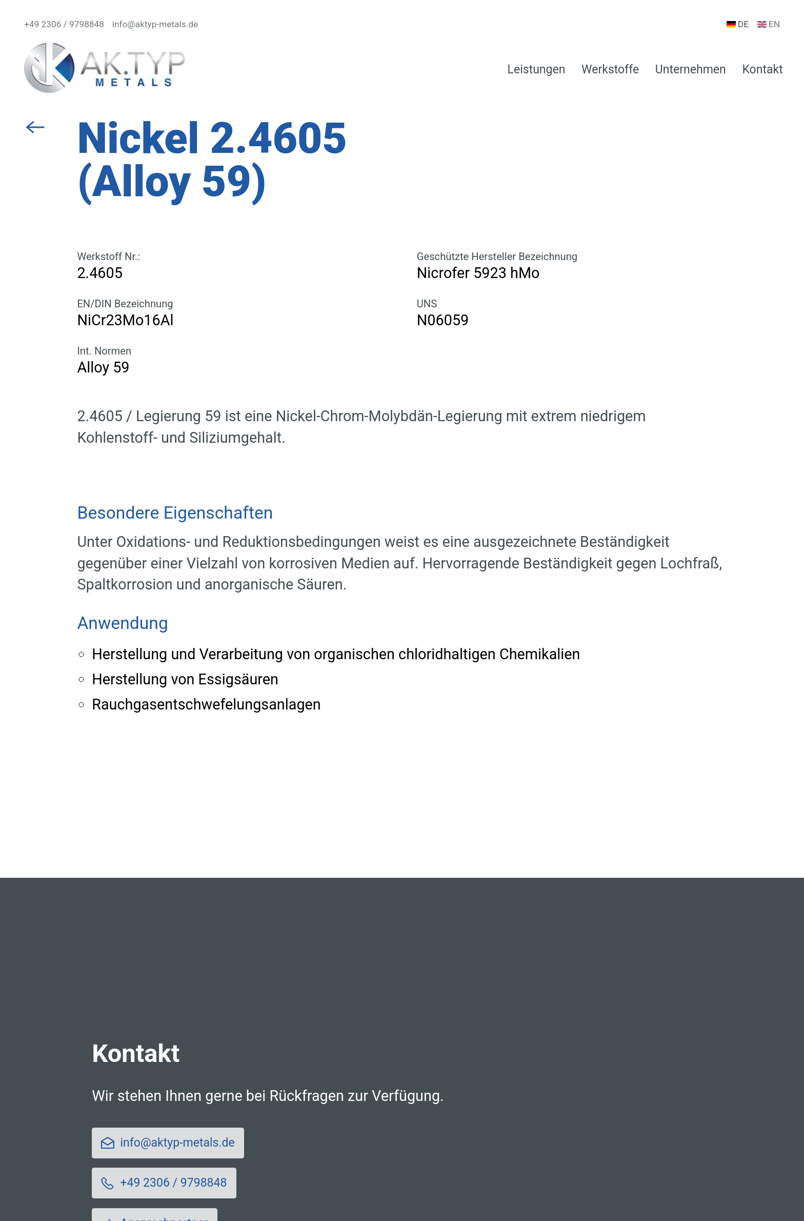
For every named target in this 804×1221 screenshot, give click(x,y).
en (768, 24)
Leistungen (537, 69)
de (738, 24)
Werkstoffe (610, 69)
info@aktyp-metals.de (155, 24)
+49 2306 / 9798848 (64, 24)
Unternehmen (690, 69)
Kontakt (762, 69)
